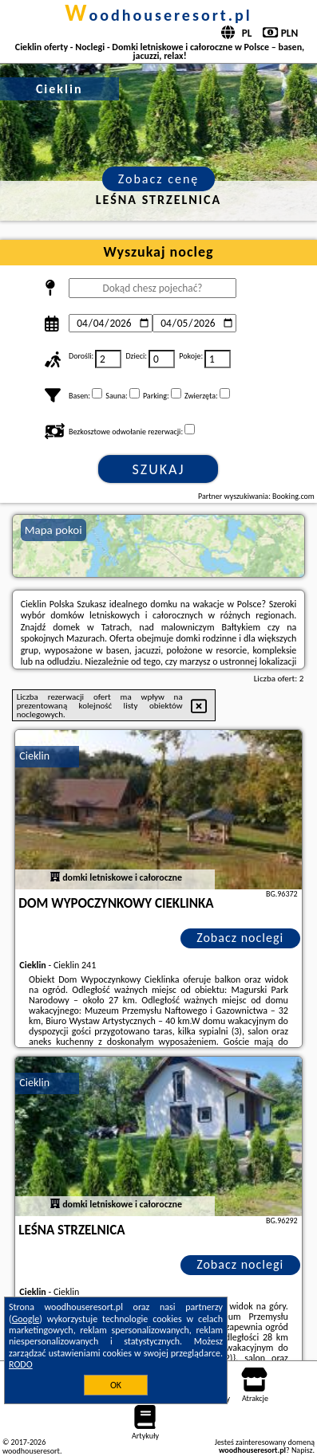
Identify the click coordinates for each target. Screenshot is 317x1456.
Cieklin (34, 756)
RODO (21, 1364)
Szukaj (159, 469)
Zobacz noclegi (239, 937)
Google (26, 1319)
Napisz (302, 1450)
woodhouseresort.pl (158, 15)
